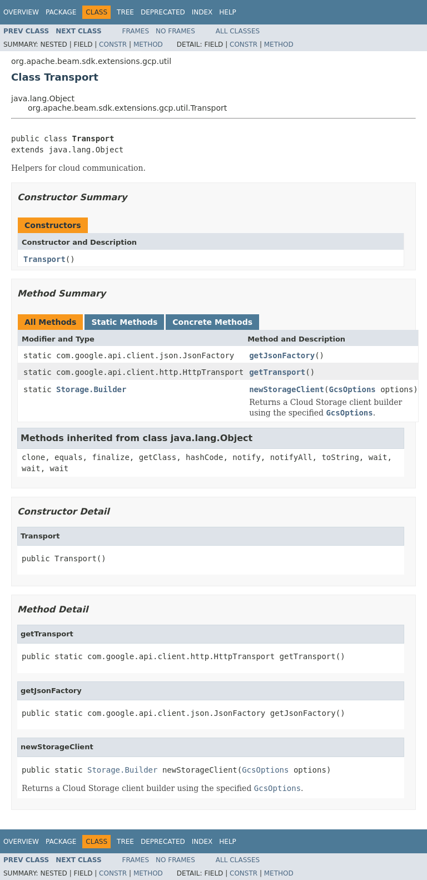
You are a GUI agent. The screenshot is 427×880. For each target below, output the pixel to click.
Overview (21, 12)
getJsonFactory (282, 355)
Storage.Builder (91, 389)
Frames (136, 31)
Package (61, 12)
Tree (125, 12)
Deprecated (163, 12)
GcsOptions (352, 389)
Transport (44, 259)
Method (148, 44)
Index (202, 12)
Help (227, 12)
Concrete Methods (212, 322)
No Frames (175, 31)
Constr (113, 44)
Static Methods (124, 322)
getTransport (277, 372)
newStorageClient (286, 389)
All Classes (238, 31)
